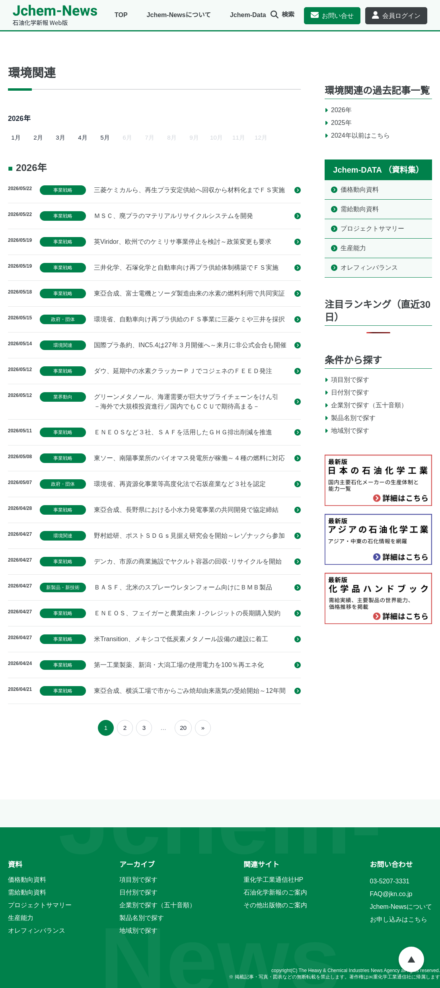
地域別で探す (350, 430)
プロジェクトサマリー (372, 228)
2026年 (341, 110)
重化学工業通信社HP (273, 879)
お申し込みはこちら (398, 919)
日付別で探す (350, 392)
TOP (121, 15)
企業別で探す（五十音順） (369, 405)
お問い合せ (338, 15)
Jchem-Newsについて (179, 15)
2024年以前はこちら (360, 135)
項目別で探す (350, 379)
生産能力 (353, 248)
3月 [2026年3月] (60, 137)
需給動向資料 (360, 209)
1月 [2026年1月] (15, 137)
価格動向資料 (360, 189)
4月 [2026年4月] (82, 137)
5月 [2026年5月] (104, 137)
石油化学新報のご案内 (275, 892)
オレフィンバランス (369, 267)
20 (183, 727)
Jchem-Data (248, 15)
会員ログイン (401, 15)
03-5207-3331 (390, 881)
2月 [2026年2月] (38, 137)
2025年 (341, 122)
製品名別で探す (353, 417)
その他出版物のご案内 (275, 905)
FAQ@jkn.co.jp (391, 894)
